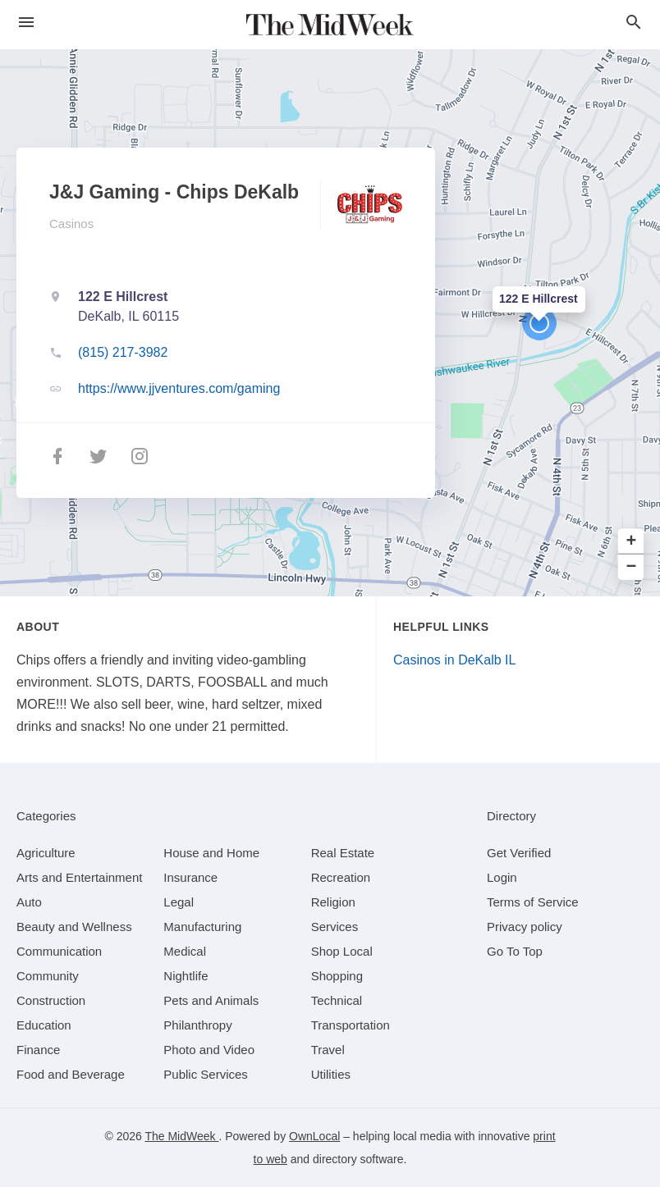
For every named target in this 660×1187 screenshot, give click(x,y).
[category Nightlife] (185, 976)
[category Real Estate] (343, 853)
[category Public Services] (205, 1074)
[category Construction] (50, 1000)
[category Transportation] (350, 1025)
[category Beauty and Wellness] (74, 927)
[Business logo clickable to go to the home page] (330, 24)
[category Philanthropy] (197, 1025)
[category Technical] (337, 1000)
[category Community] (47, 976)
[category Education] (43, 1025)
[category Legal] (178, 902)
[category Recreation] (341, 877)
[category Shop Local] (342, 951)
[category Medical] (184, 951)
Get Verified (519, 853)
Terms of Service (533, 902)
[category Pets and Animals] (211, 1000)
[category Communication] (59, 951)
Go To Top (515, 951)
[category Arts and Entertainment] (79, 877)
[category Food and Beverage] (70, 1074)
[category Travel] (328, 1050)
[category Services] (335, 927)
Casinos (71, 224)
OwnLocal (314, 1136)
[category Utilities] (331, 1074)
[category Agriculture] (46, 853)
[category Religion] (333, 902)
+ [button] (631, 542)
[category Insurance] (190, 877)
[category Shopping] (337, 976)
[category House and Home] (211, 853)
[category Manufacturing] (202, 927)
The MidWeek (181, 1136)
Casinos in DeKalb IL (454, 660)
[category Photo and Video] (208, 1050)
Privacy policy (524, 927)
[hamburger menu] (26, 22)
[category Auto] (29, 902)
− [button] (631, 567)
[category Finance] (38, 1050)
